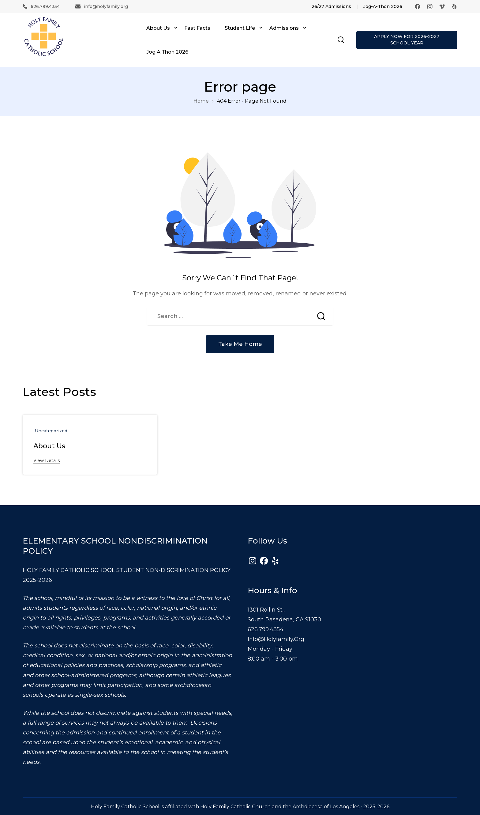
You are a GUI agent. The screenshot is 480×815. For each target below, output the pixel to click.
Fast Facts (197, 28)
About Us (158, 28)
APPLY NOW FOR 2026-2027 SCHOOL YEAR (406, 40)
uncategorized (51, 431)
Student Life (240, 28)
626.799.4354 (41, 6)
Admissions (284, 28)
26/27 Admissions (331, 6)
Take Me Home (240, 344)
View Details (46, 460)
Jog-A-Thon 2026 (382, 6)
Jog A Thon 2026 (167, 52)
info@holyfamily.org (101, 6)
